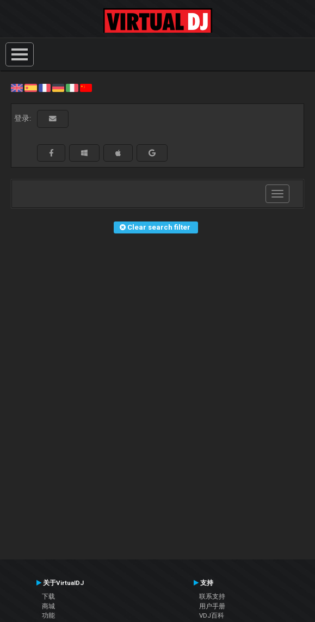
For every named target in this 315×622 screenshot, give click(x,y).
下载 (48, 596)
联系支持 (212, 596)
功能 (48, 615)
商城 (48, 606)
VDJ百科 (211, 615)
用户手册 (212, 606)
